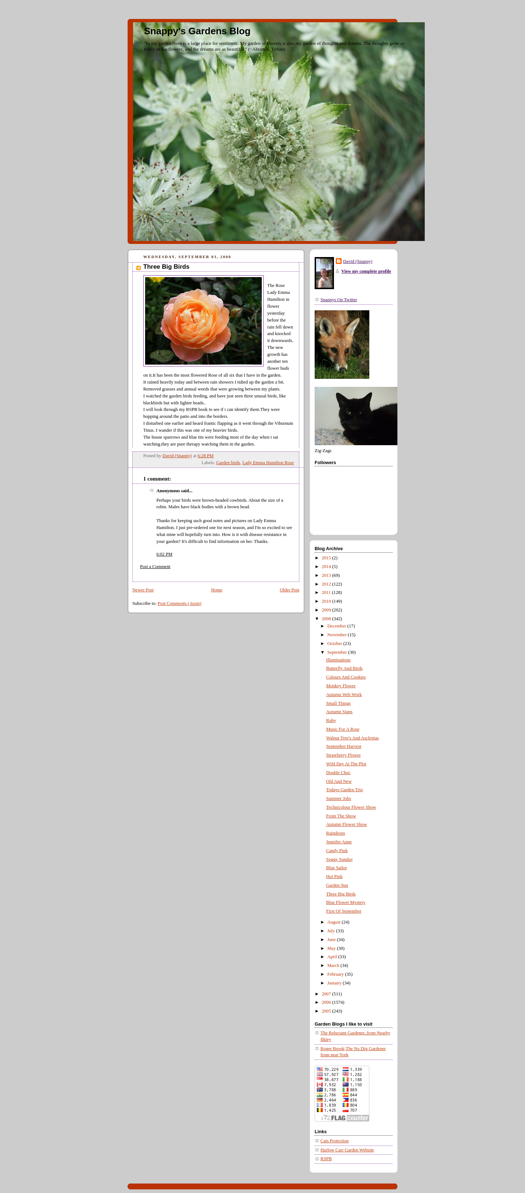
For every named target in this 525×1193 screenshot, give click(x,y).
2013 (327, 575)
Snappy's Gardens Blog (197, 31)
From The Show (341, 816)
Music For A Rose (342, 729)
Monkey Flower (341, 685)
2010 (327, 601)
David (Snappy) (357, 261)
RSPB (326, 1158)
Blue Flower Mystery (346, 902)
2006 (327, 1002)
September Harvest (343, 746)
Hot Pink (334, 876)
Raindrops (335, 833)
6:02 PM (164, 554)
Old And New (339, 781)
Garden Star (337, 885)
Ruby (331, 720)
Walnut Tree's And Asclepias (352, 738)
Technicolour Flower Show (351, 807)
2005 (327, 1011)
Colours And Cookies (346, 677)
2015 (327, 557)
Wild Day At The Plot (346, 763)
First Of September (344, 911)
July (331, 930)
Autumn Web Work (344, 694)
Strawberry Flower (343, 755)
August (334, 922)
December (337, 626)
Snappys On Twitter (338, 299)
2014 (327, 566)
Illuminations (338, 659)
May (332, 948)
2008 (327, 618)
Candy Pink (337, 850)
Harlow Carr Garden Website (347, 1150)
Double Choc (338, 772)
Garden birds (228, 462)
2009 (327, 610)
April (332, 956)
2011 (327, 592)
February (336, 974)
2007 (327, 993)
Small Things (338, 703)
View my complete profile (366, 271)
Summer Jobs (338, 798)
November (337, 634)
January (335, 983)
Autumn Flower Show (346, 824)
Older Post (289, 589)
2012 (327, 584)
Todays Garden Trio (344, 789)
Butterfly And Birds (344, 668)
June (332, 939)
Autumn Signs (339, 711)
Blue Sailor (336, 867)
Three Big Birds (341, 894)
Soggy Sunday (339, 859)
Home (216, 589)
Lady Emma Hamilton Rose (268, 462)
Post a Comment (155, 566)
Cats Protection (334, 1140)
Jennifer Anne (339, 841)
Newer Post (143, 589)
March (334, 965)
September (337, 652)
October (335, 643)
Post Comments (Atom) (179, 603)
